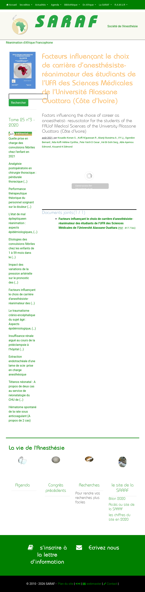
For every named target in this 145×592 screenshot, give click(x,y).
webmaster (92, 584)
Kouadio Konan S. (67, 137)
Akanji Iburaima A (107, 137)
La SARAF (104, 4)
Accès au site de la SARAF (121, 506)
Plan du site (65, 584)
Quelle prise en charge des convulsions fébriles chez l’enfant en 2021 (22, 147)
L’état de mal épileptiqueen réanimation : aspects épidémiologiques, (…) (23, 223)
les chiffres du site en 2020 (119, 517)
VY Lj (121, 137)
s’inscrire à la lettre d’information (47, 554)
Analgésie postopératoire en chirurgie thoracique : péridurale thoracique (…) (22, 172)
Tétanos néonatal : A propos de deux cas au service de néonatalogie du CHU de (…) (22, 390)
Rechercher (18, 102)
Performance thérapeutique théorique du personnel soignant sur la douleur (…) (21, 198)
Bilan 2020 (117, 498)
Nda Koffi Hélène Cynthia (65, 142)
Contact (110, 584)
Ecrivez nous (97, 547)
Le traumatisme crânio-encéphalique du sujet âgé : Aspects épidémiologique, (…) (22, 319)
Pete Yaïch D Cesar (90, 142)
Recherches (89, 485)
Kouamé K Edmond (62, 146)
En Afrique (88, 4)
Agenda (55, 4)
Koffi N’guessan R (87, 137)
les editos (25, 4)
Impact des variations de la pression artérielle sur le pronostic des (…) (20, 273)
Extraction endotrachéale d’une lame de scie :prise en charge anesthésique (22, 365)
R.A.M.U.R (120, 4)
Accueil (11, 4)
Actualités (40, 4)
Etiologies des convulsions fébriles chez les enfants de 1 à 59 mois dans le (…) (22, 248)
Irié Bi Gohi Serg (109, 142)
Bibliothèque (71, 4)
